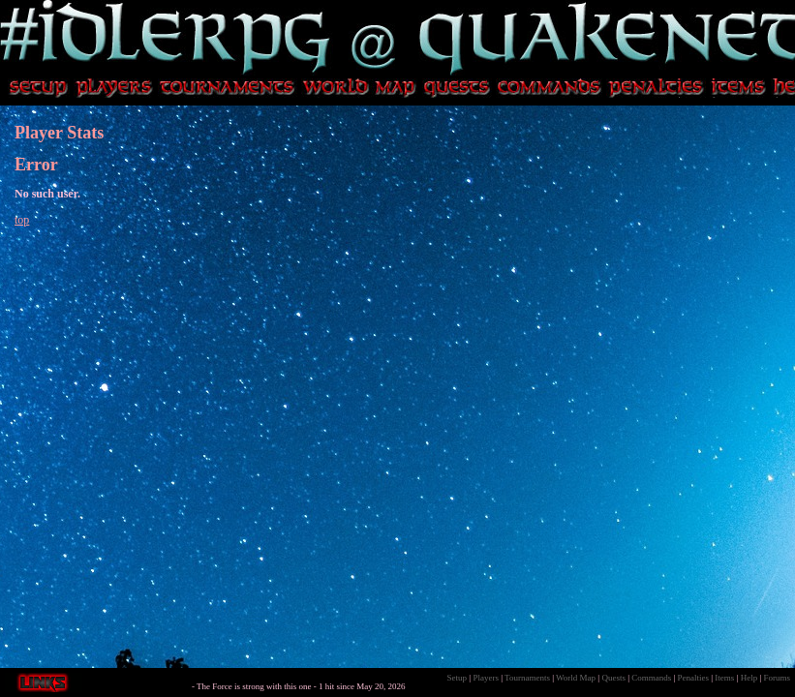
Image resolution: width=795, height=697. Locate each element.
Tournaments (527, 677)
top (22, 220)
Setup (457, 677)
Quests (613, 677)
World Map (576, 677)
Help (749, 677)
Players (486, 677)
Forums (776, 677)
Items (724, 677)
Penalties (694, 677)
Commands (651, 677)
